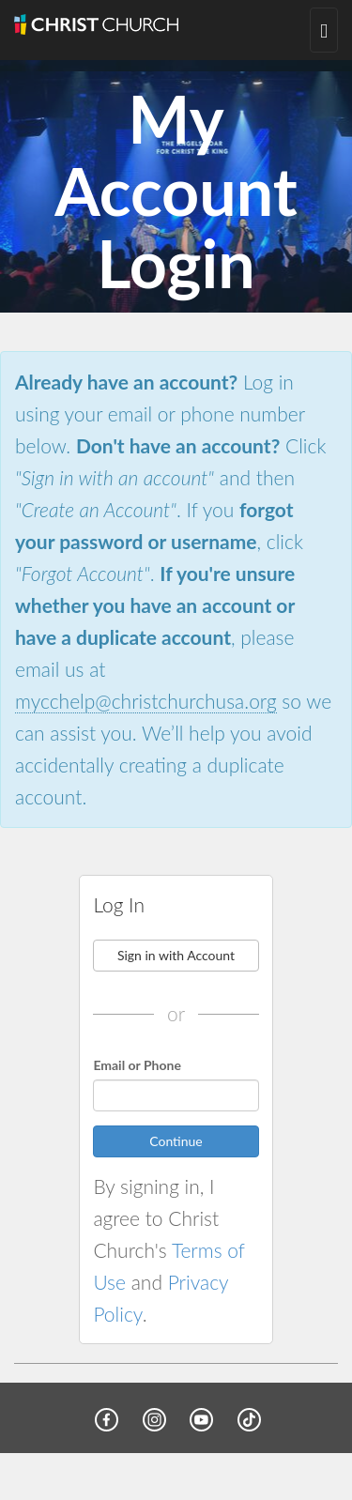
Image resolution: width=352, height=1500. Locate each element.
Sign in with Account (176, 955)
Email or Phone (137, 1065)
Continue (176, 1141)
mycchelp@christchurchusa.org (146, 700)
